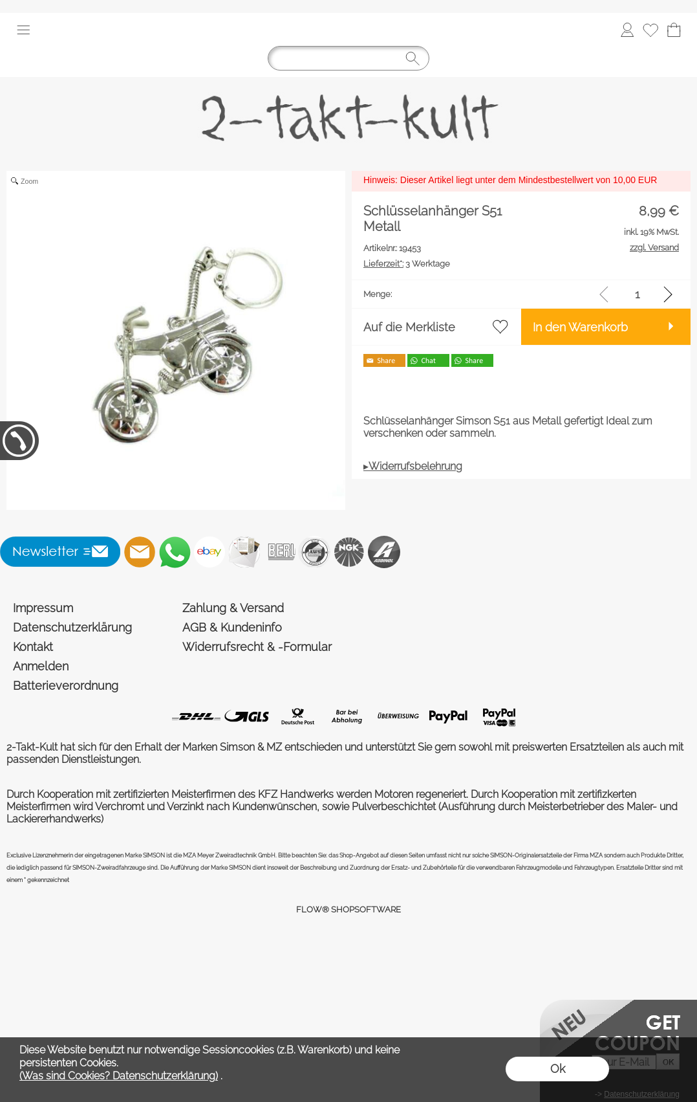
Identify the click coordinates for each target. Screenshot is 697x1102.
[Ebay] (209, 552)
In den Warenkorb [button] (580, 327)
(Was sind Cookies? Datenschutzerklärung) (118, 1076)
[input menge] (637, 294)
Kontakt (33, 647)
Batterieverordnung (65, 685)
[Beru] (279, 552)
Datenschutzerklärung (72, 627)
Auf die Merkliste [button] (409, 327)
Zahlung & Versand (233, 608)
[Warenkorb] (673, 29)
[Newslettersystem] (244, 552)
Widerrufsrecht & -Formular (257, 647)
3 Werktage (406, 264)
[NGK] (349, 552)
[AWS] (314, 552)
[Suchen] (348, 58)
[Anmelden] (627, 29)
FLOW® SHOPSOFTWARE (348, 909)
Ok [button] (557, 1068)
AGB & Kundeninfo (232, 627)
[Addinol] (384, 552)
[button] (23, 29)
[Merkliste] (650, 29)
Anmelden (41, 666)
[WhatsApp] (174, 552)
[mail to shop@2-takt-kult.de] (139, 552)
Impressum (43, 608)
